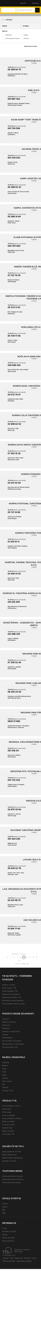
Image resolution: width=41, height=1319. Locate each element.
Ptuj (3, 1084)
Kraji (11, 1258)
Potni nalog (6, 1112)
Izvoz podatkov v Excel (11, 1106)
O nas (4, 1228)
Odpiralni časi (7, 1128)
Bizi (3, 1210)
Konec (17, 964)
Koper (4, 1075)
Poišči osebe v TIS (9, 988)
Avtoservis (6, 1025)
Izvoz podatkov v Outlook (12, 1118)
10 (27, 957)
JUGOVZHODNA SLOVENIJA (11, 39)
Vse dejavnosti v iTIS (10, 1047)
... (4, 957)
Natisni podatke (8, 1131)
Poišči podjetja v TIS (9, 991)
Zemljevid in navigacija (11, 994)
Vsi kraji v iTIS (7, 1090)
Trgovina (5, 1019)
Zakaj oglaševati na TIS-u (11, 1151)
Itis (3, 20)
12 (33, 957)
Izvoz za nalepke (8, 1115)
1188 (3, 1213)
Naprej (24, 964)
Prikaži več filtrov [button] (30, 46)
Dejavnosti (19, 1258)
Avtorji (4, 1234)
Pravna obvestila (8, 1237)
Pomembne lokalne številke (12, 1000)
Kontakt (27, 1258)
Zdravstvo (6, 1028)
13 (37, 957)
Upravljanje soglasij (24, 1261)
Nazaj (16, 954)
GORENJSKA (7, 35)
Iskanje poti (6, 1109)
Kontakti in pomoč (9, 1231)
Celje (4, 1068)
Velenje (5, 1078)
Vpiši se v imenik (8, 985)
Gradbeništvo (7, 1037)
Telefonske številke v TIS (11, 997)
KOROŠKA (25, 39)
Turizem (5, 1034)
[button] (6, 3)
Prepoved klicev (8, 1241)
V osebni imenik (8, 1124)
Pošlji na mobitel (8, 1121)
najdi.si (5, 1207)
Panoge (6, 1258)
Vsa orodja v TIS (8, 1134)
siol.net (5, 1203)
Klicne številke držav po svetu (13, 1003)
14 (19, 960)
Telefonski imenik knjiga (11, 1182)
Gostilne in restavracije (11, 1031)
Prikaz (4, 26)
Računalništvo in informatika (13, 1044)
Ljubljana (5, 1062)
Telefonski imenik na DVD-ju (13, 1179)
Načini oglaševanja (9, 1154)
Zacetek (23, 954)
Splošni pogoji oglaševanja (12, 1158)
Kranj (4, 1071)
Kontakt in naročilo (9, 1161)
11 (30, 957)
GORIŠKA (24, 35)
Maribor (5, 1065)
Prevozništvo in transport (11, 1041)
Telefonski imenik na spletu (12, 1176)
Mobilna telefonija (9, 1022)
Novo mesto (6, 1081)
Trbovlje (5, 1087)
